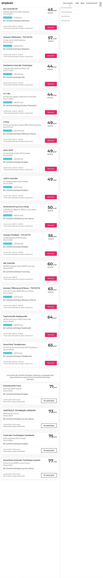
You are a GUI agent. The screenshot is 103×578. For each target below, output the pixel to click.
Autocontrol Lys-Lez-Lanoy (16, 207)
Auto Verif (8, 150)
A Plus (6, 122)
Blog (82, 3)
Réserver (50, 27)
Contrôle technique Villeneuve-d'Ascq (20, 134)
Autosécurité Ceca (12, 386)
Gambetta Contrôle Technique (17, 65)
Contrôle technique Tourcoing (17, 272)
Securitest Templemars (14, 344)
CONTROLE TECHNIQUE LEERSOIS (19, 410)
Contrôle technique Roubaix (16, 162)
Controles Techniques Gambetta (18, 435)
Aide (77, 3)
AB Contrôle (9, 263)
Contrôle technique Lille (15, 77)
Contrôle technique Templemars (18, 356)
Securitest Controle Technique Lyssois (21, 460)
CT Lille (6, 94)
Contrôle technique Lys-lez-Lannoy (19, 218)
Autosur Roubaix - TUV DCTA (17, 235)
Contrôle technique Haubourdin (18, 328)
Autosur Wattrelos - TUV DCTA (17, 37)
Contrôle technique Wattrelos (17, 21)
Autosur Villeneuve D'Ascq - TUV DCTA (21, 288)
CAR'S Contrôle (10, 178)
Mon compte (68, 3)
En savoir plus (49, 401)
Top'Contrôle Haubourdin (15, 316)
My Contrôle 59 (10, 9)
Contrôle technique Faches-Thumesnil (20, 106)
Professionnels (91, 3)
